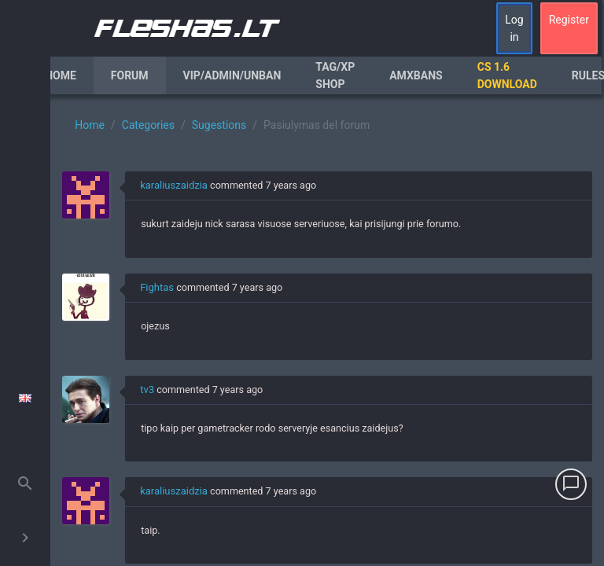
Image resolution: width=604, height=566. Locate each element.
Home (60, 75)
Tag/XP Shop (335, 75)
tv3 (147, 389)
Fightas (157, 287)
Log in (514, 28)
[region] (327, 330)
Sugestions (219, 125)
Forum (130, 75)
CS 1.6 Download (507, 75)
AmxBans (416, 75)
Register (569, 19)
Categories (148, 125)
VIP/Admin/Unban (232, 75)
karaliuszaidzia (174, 185)
